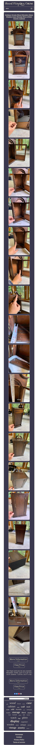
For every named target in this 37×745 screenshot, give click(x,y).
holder (8, 713)
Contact (19, 737)
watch (13, 717)
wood (13, 703)
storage (16, 712)
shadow (29, 713)
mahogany (29, 709)
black (24, 712)
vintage (12, 727)
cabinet (11, 706)
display (14, 721)
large (9, 715)
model (7, 709)
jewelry (21, 728)
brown (19, 704)
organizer (24, 722)
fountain (19, 709)
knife (24, 709)
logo (19, 718)
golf (7, 704)
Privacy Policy (19, 739)
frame (24, 704)
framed (28, 715)
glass (25, 717)
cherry (27, 728)
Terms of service (19, 742)
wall (23, 707)
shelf (18, 707)
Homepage (19, 734)
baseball (14, 715)
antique (23, 725)
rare (24, 715)
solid (12, 709)
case (29, 703)
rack (28, 707)
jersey (29, 725)
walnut (20, 715)
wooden (10, 724)
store (17, 725)
